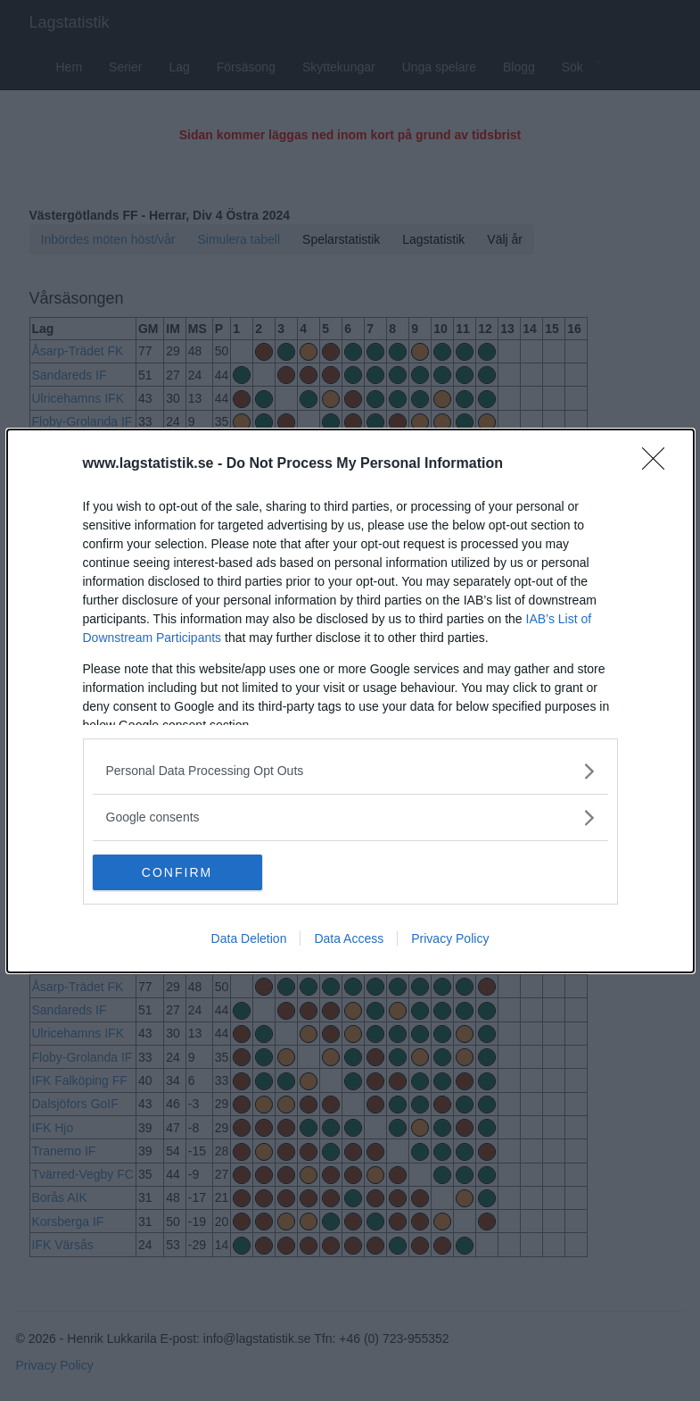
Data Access (348, 938)
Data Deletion (249, 938)
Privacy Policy (450, 938)
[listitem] (350, 771)
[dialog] (350, 700)
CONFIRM (177, 871)
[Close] (659, 464)
